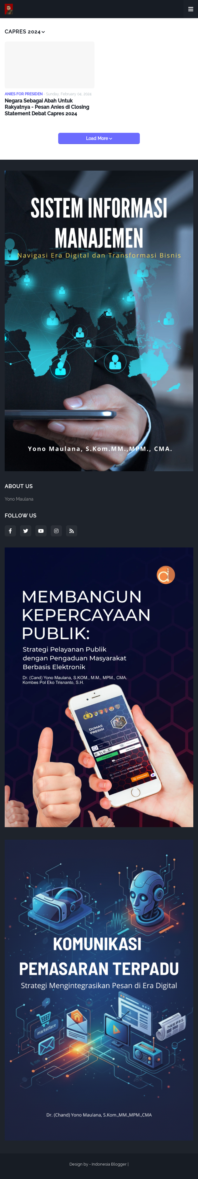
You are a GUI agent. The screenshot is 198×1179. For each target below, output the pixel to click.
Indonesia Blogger (109, 1164)
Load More (97, 138)
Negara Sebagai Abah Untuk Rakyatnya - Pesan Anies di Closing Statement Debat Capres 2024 (47, 107)
